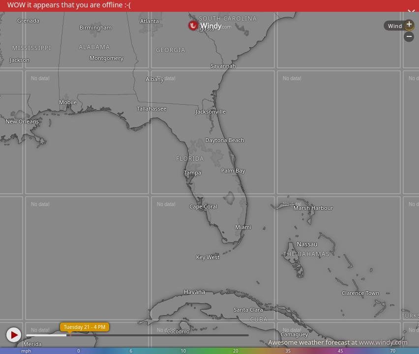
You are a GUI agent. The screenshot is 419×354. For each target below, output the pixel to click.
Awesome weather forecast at (338, 342)
